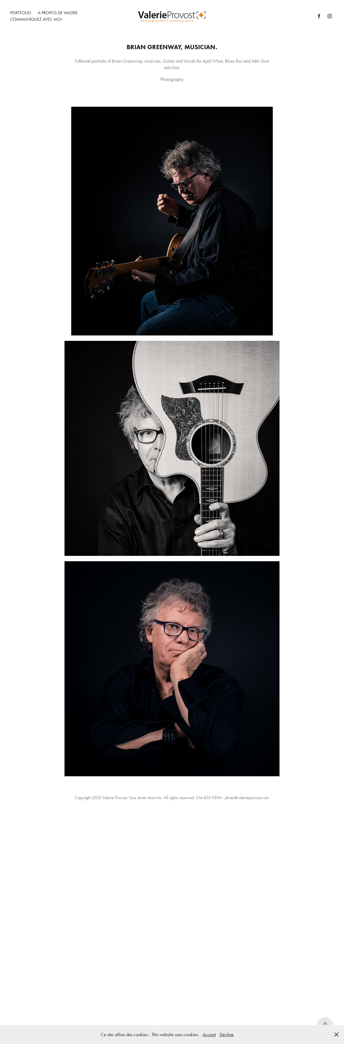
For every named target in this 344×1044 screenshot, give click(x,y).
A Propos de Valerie (58, 12)
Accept (209, 1035)
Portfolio (20, 12)
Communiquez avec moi (36, 19)
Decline (227, 1035)
